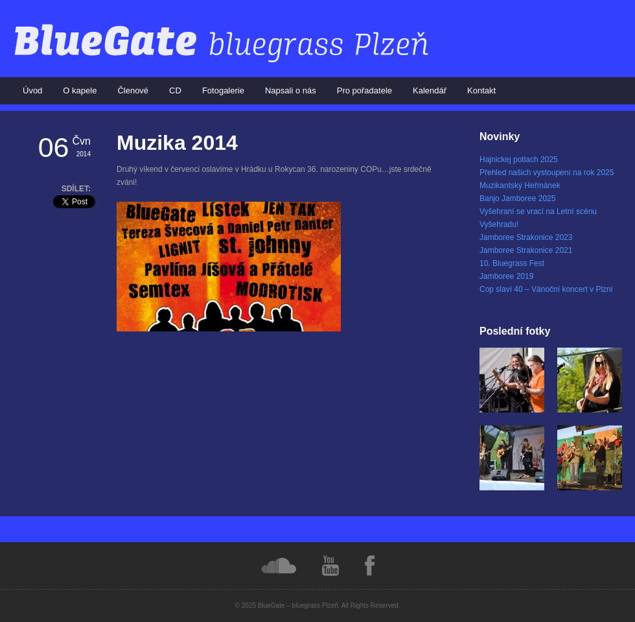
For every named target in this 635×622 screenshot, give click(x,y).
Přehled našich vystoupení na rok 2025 (546, 172)
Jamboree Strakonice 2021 (525, 250)
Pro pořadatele (364, 90)
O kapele (80, 90)
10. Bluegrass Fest (511, 263)
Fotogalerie (223, 90)
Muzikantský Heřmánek (519, 185)
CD (175, 90)
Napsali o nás (290, 90)
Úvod (32, 90)
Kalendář (429, 90)
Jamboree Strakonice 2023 (525, 237)
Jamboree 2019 (506, 276)
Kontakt (481, 90)
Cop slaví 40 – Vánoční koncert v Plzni (545, 289)
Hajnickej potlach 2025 (518, 159)
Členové (132, 90)
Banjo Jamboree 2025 (517, 198)
